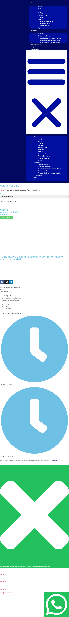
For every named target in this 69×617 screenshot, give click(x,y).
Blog (32, 47)
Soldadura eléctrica (44, 36)
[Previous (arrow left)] (1, 594)
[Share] (4, 592)
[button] (46, 92)
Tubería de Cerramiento (45, 21)
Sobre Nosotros (36, 44)
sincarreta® (53, 460)
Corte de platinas (43, 34)
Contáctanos (35, 49)
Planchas (41, 17)
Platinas (40, 19)
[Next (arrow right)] (4, 594)
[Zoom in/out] (11, 592)
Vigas (40, 28)
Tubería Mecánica (43, 26)
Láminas (40, 11)
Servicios (34, 30)
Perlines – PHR (43, 15)
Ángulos (40, 7)
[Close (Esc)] (1, 592)
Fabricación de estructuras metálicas (50, 42)
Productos (34, 3)
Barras (40, 9)
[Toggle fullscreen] (8, 592)
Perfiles (40, 13)
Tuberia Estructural (44, 23)
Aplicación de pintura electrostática (49, 38)
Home (2, 190)
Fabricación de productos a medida (49, 40)
